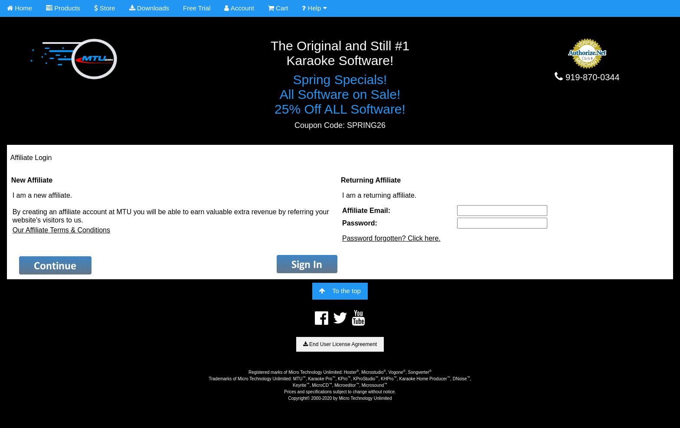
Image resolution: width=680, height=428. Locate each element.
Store (104, 8)
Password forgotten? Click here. (391, 238)
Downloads (149, 8)
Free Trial (196, 8)
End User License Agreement (340, 344)
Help (314, 8)
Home (19, 8)
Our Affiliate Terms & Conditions (61, 230)
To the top (340, 290)
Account (239, 8)
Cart (278, 8)
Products (63, 8)
